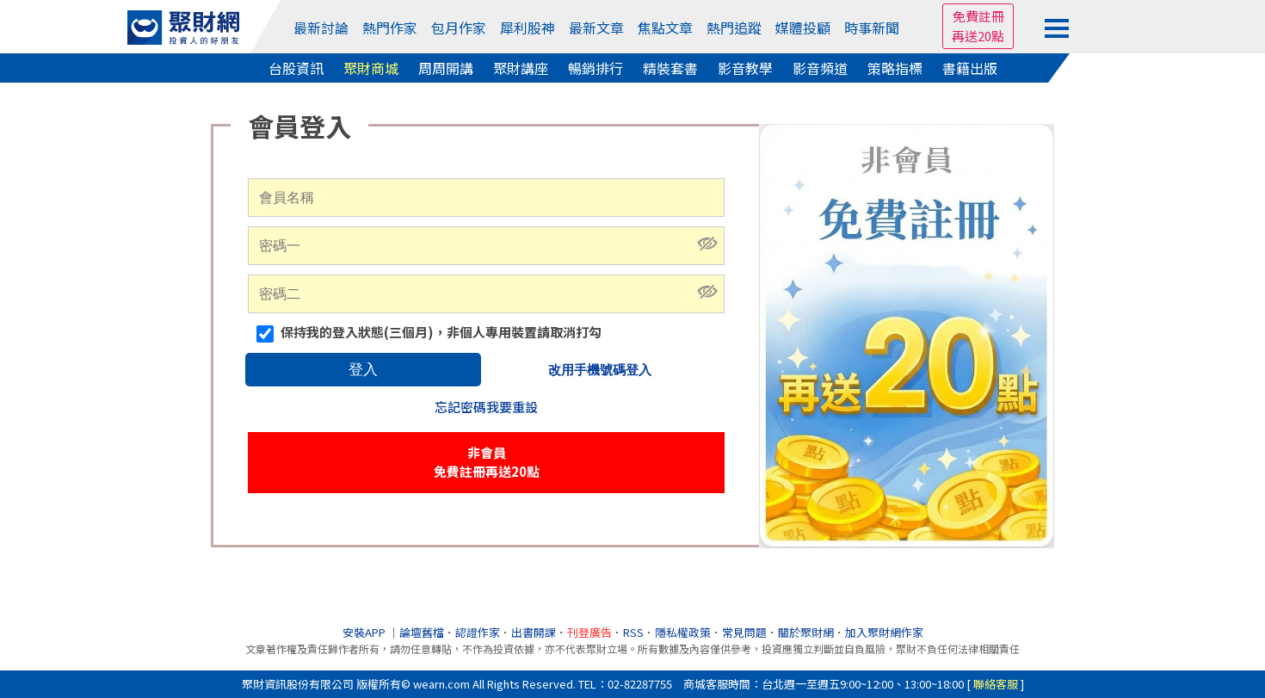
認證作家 (477, 632)
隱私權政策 (683, 632)
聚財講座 (520, 68)
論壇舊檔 (421, 632)
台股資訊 (296, 68)
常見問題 (744, 632)
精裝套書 (670, 68)
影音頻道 (820, 68)
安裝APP (365, 632)
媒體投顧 (802, 27)
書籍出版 (969, 68)
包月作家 (458, 27)
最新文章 (596, 27)
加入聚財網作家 (884, 632)
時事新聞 (871, 27)
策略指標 (895, 68)
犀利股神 (527, 27)
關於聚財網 (806, 632)
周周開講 (445, 68)
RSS (633, 632)
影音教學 (745, 68)
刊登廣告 (589, 632)
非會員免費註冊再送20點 (487, 462)
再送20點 (978, 36)
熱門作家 (389, 27)
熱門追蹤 (734, 27)
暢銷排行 (595, 68)
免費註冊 (978, 16)
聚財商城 (370, 68)
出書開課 (533, 632)
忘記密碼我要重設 (486, 407)
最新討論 (321, 27)
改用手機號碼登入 (599, 369)
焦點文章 (665, 27)
